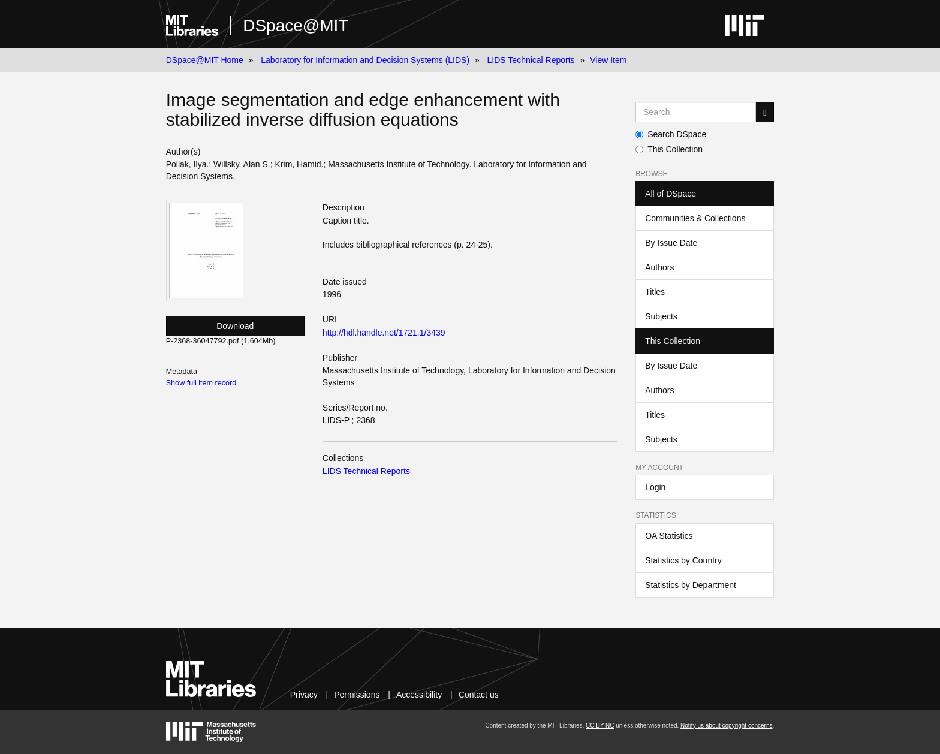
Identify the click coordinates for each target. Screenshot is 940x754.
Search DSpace (670, 134)
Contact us (479, 694)
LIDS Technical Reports (531, 60)
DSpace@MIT (295, 25)
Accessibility (419, 694)
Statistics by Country (683, 560)
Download (235, 326)
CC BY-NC (600, 725)
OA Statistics (668, 536)
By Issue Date (671, 243)
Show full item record (201, 383)
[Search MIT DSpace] (695, 112)
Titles (655, 292)
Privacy (304, 694)
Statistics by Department (690, 585)
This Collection (669, 149)
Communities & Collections (695, 218)
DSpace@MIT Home (204, 60)
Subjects (661, 316)
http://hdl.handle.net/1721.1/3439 (384, 332)
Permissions (356, 694)
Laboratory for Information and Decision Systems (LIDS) (365, 60)
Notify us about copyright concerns (726, 725)
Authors (659, 267)
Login (655, 487)
